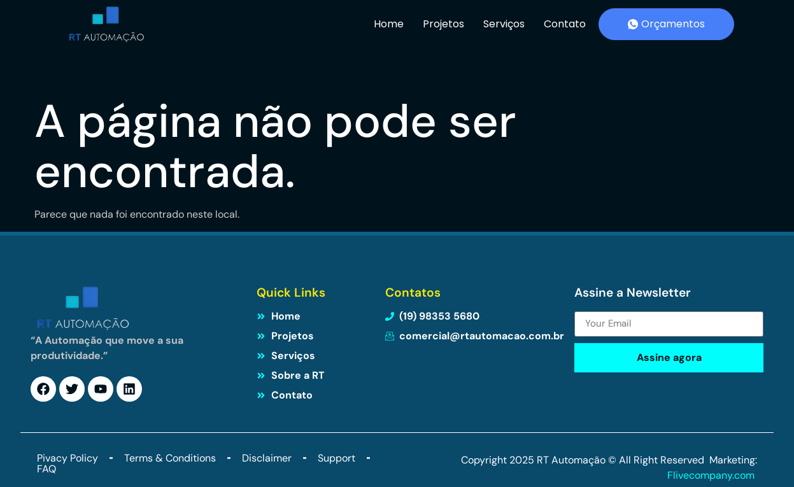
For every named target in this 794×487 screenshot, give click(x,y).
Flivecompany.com (712, 475)
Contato (565, 24)
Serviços (504, 24)
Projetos (443, 24)
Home (389, 24)
